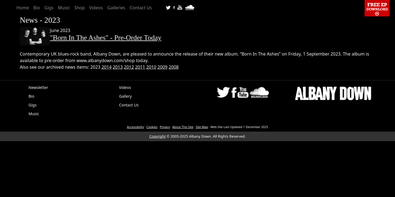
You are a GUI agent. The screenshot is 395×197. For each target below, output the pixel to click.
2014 (106, 67)
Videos (96, 8)
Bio (36, 8)
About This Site (182, 127)
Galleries (116, 8)
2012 (129, 67)
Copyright (157, 136)
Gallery (125, 96)
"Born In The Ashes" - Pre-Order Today (105, 38)
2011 (140, 67)
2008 (174, 67)
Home (22, 8)
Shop (79, 8)
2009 (162, 67)
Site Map (202, 127)
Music (64, 8)
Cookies (151, 127)
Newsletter (38, 87)
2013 (118, 67)
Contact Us (140, 8)
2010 (151, 67)
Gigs (48, 8)
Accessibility (135, 127)
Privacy (165, 127)
